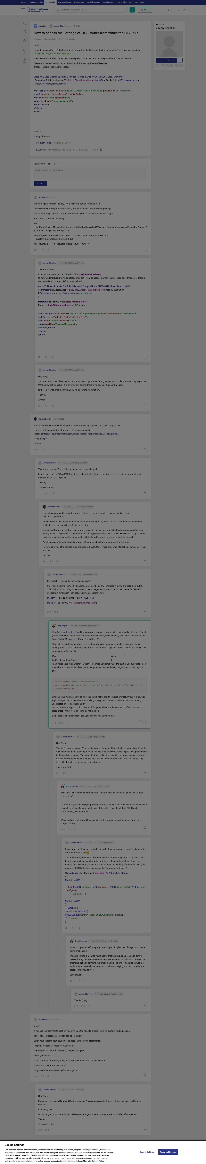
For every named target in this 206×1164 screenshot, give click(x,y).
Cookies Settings (147, 1153)
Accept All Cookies (168, 1153)
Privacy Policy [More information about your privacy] (98, 1162)
